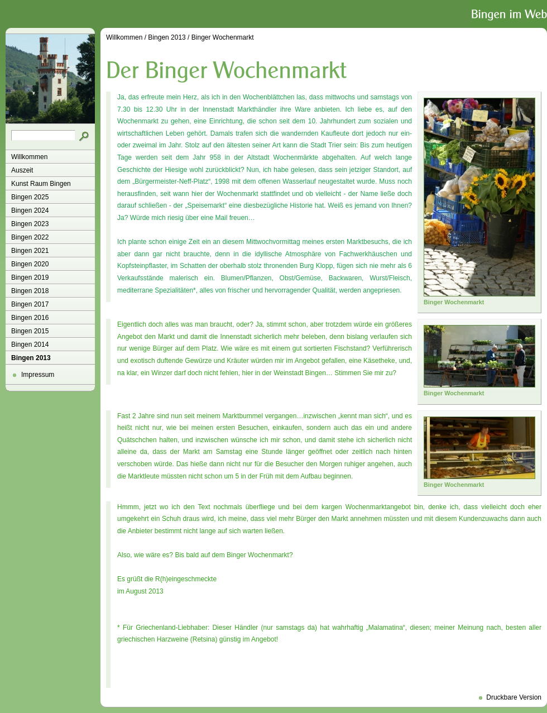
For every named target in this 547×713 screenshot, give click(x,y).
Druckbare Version (513, 697)
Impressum (37, 375)
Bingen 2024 (30, 210)
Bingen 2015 (30, 331)
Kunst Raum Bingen (41, 184)
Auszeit (22, 170)
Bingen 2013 (31, 358)
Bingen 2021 (30, 251)
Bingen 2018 (30, 291)
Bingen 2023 (30, 224)
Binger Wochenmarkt (222, 37)
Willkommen (29, 157)
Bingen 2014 (30, 344)
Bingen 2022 (30, 237)
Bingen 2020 (30, 264)
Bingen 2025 (30, 197)
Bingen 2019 (30, 277)
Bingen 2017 (30, 304)
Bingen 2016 (30, 318)
